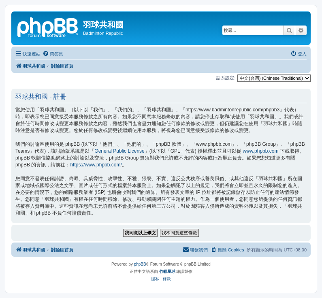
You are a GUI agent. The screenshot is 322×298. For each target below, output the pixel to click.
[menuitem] (53, 54)
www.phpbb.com (260, 151)
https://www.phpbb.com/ (96, 165)
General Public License (119, 151)
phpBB (140, 264)
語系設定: (225, 77)
